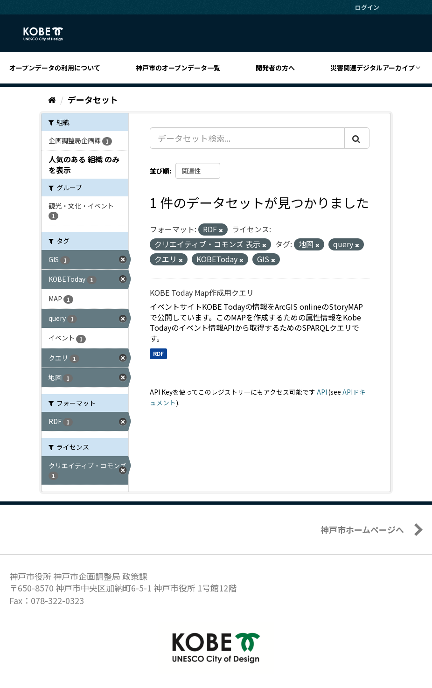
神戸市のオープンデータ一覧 (178, 67)
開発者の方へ (275, 67)
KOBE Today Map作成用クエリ (202, 292)
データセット (93, 99)
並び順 (159, 170)
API (322, 391)
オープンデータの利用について (54, 67)
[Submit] (356, 138)
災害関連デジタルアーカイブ (372, 67)
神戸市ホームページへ (362, 529)
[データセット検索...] (247, 138)
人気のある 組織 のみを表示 (84, 164)
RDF (158, 353)
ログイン (367, 7)
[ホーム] (52, 99)
